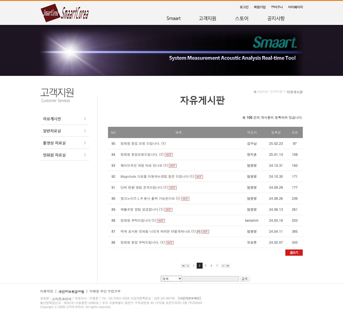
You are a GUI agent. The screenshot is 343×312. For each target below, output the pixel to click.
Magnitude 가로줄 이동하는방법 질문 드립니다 (155, 176)
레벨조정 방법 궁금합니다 (139, 209)
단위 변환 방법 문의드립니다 (141, 187)
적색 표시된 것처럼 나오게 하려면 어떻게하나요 (155, 231)
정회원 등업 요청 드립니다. (141, 143)
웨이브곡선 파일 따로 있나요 (141, 165)
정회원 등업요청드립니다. (139, 154)
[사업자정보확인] (189, 298)
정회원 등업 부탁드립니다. (141, 242)
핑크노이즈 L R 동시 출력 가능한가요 (148, 198)
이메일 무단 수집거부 (105, 291)
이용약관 (46, 291)
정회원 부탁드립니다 (136, 220)
